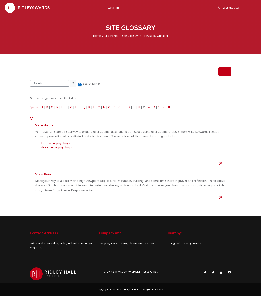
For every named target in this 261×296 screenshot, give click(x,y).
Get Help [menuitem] (114, 8)
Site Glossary (130, 35)
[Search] (49, 83)
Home (97, 35)
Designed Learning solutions (185, 243)
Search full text (92, 83)
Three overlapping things (56, 147)
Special (34, 107)
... (226, 71)
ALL (169, 107)
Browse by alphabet (155, 35)
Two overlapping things (55, 143)
